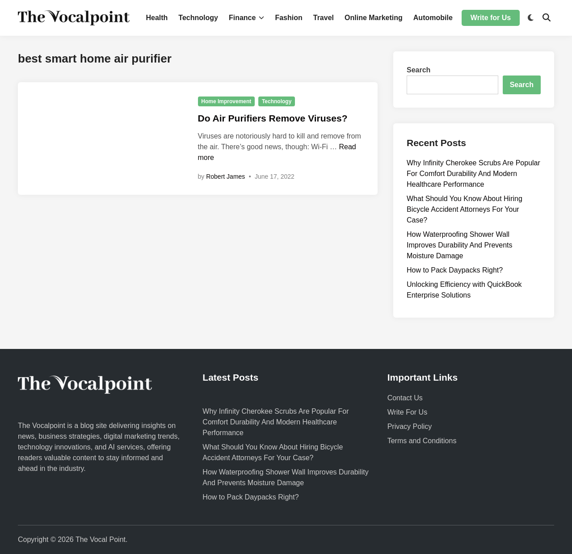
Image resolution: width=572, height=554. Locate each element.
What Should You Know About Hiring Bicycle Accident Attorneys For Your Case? (464, 209)
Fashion (288, 17)
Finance (246, 18)
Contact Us (405, 398)
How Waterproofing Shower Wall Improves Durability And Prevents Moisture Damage (460, 245)
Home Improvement (226, 101)
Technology (198, 17)
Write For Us (407, 412)
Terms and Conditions (422, 441)
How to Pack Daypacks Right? (455, 270)
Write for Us (491, 17)
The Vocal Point (101, 539)
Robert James (225, 176)
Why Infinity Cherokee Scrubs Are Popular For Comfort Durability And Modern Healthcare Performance (473, 173)
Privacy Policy (409, 426)
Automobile (433, 17)
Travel (323, 17)
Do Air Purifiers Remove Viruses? (273, 118)
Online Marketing (374, 17)
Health (157, 17)
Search (418, 70)
